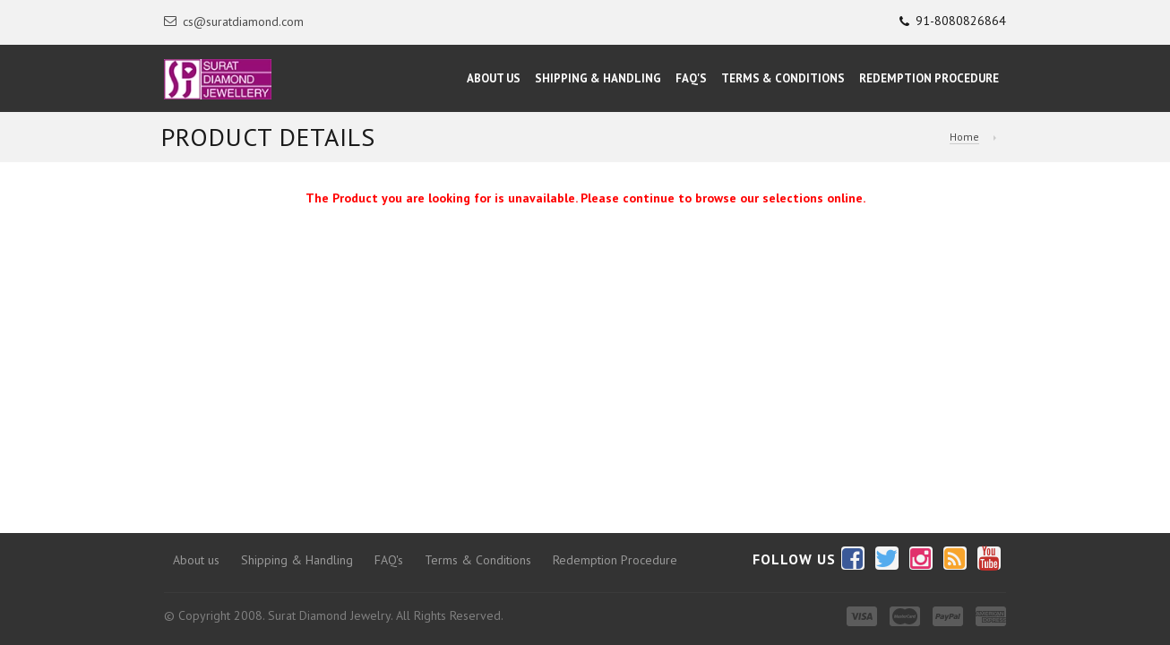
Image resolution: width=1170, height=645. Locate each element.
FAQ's (691, 78)
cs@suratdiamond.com (234, 21)
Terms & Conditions (783, 78)
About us (196, 560)
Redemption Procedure (929, 78)
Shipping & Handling (598, 78)
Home (964, 136)
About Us (493, 78)
